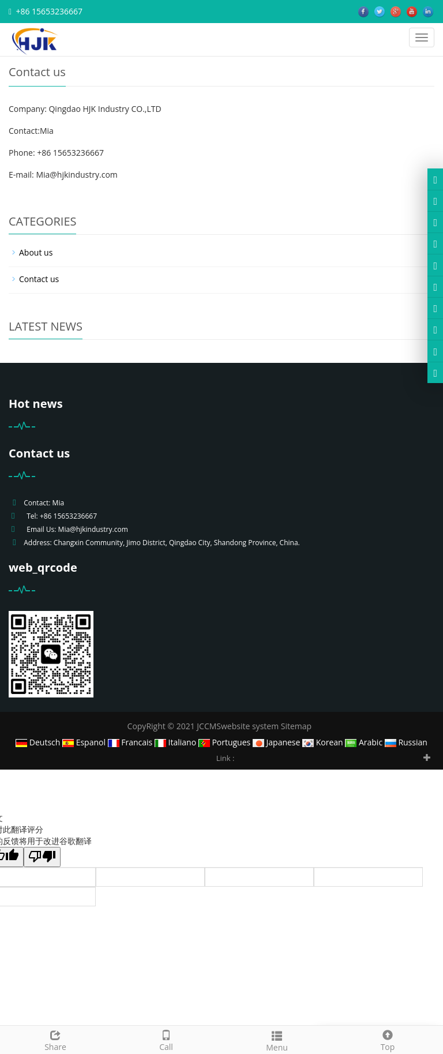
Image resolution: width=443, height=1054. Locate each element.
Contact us (39, 278)
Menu (277, 1040)
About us (35, 252)
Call (166, 1039)
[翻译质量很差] (42, 857)
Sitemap (296, 726)
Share (55, 1039)
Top (387, 1039)
